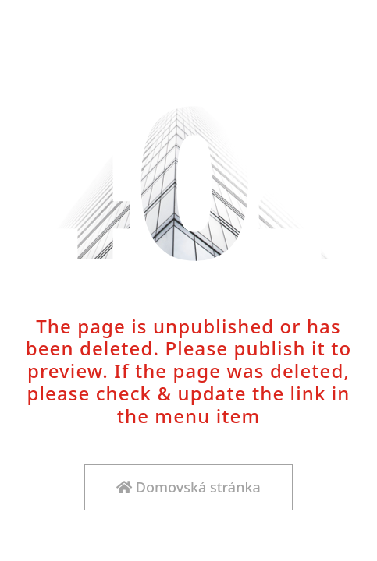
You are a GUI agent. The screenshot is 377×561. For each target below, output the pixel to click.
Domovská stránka (188, 487)
